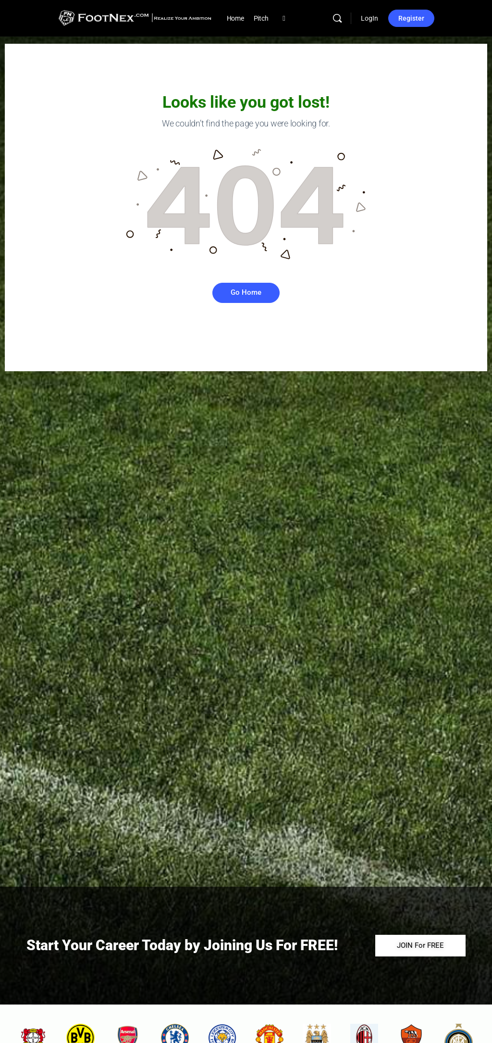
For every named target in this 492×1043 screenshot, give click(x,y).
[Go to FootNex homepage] (135, 17)
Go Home (246, 292)
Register (411, 18)
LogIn (369, 18)
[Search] (337, 18)
